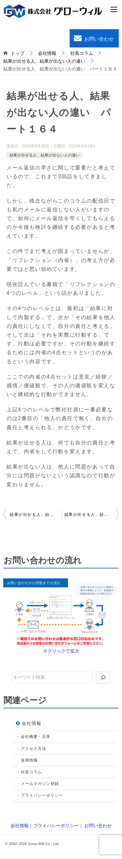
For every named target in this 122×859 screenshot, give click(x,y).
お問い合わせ (93, 38)
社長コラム (31, 772)
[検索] (103, 678)
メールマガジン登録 (40, 783)
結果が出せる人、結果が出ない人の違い (44, 155)
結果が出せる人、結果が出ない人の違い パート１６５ (91, 514)
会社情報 (31, 723)
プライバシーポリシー (42, 795)
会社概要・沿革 (35, 736)
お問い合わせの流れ (43, 560)
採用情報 (29, 760)
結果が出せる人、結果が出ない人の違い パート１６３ (35, 514)
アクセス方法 (33, 748)
